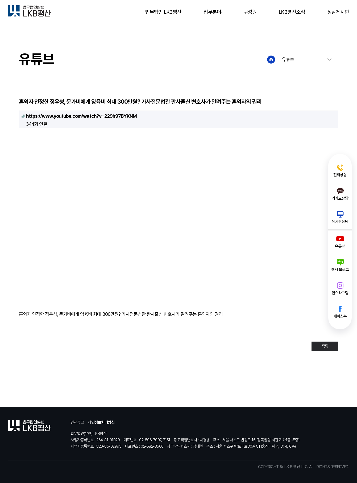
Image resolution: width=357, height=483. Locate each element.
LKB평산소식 (292, 12)
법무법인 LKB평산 (163, 12)
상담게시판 (338, 12)
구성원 (250, 12)
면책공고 (77, 422)
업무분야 (212, 12)
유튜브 (288, 59)
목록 (325, 346)
